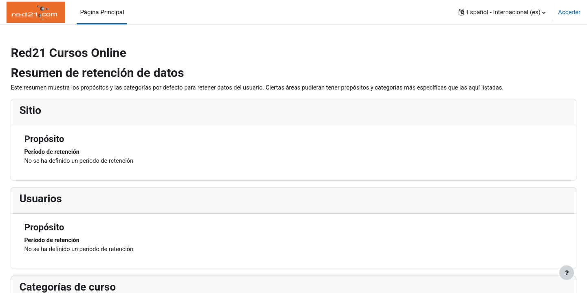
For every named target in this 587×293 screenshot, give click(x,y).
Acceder (569, 12)
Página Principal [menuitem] (102, 12)
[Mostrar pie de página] (566, 272)
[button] (502, 12)
